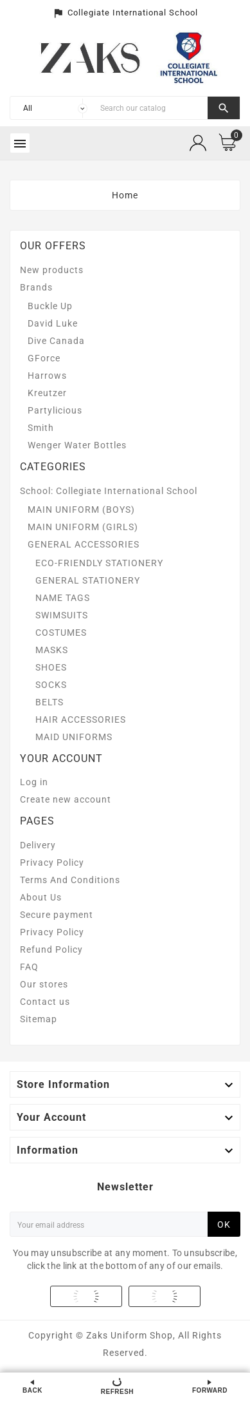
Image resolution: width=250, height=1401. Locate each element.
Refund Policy (51, 949)
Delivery (38, 845)
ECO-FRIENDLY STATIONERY (99, 563)
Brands (36, 287)
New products (52, 270)
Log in (34, 782)
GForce (44, 358)
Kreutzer (47, 393)
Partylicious (55, 410)
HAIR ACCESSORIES (80, 719)
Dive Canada (56, 341)
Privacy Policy (52, 862)
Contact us (45, 1001)
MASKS (51, 650)
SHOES (51, 667)
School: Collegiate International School (108, 491)
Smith (41, 428)
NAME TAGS (62, 598)
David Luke (53, 323)
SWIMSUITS (61, 615)
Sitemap (38, 1019)
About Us (41, 897)
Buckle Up (50, 306)
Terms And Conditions (70, 880)
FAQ (29, 967)
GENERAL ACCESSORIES (83, 544)
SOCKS (51, 685)
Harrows (47, 375)
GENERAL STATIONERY (87, 580)
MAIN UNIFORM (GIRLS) (83, 527)
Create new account (65, 799)
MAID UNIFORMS (73, 737)
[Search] (151, 108)
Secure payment (56, 915)
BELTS (49, 702)
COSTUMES (61, 632)
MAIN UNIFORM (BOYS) (81, 509)
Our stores (44, 984)
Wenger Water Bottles (77, 445)
